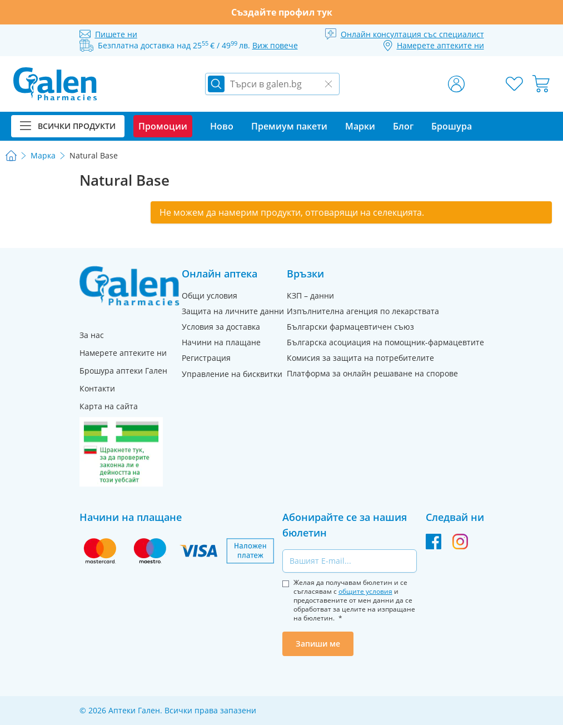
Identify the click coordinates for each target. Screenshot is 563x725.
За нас (91, 335)
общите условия (365, 591)
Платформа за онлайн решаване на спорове (372, 373)
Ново (221, 126)
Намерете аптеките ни (123, 352)
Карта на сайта (108, 406)
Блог (403, 126)
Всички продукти (68, 126)
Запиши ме (318, 643)
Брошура (451, 126)
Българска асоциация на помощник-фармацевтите (385, 342)
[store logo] (55, 84)
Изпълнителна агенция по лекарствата (363, 311)
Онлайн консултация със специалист (412, 34)
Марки (360, 126)
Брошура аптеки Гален (123, 370)
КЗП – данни (310, 295)
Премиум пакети (289, 126)
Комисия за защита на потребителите (360, 357)
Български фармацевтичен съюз (350, 326)
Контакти (97, 388)
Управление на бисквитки (232, 374)
